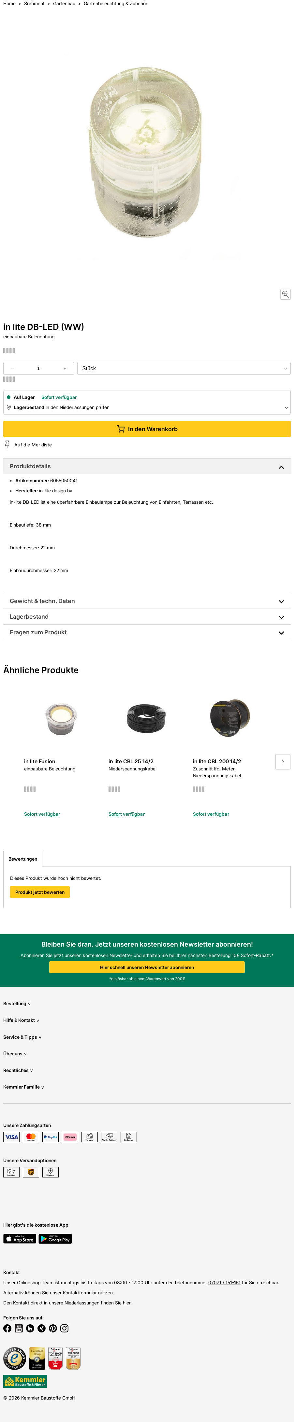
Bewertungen (22, 859)
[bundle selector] (184, 368)
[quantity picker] (38, 368)
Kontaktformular (80, 1292)
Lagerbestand (29, 616)
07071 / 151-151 (224, 1282)
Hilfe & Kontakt (21, 1020)
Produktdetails (30, 466)
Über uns (15, 1053)
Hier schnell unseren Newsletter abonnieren (147, 967)
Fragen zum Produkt (38, 632)
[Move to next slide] (282, 761)
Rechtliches (18, 1070)
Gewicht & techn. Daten (42, 601)
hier (126, 1302)
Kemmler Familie (23, 1087)
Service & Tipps (22, 1037)
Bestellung (17, 1003)
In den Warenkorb (147, 429)
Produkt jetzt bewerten (40, 892)
